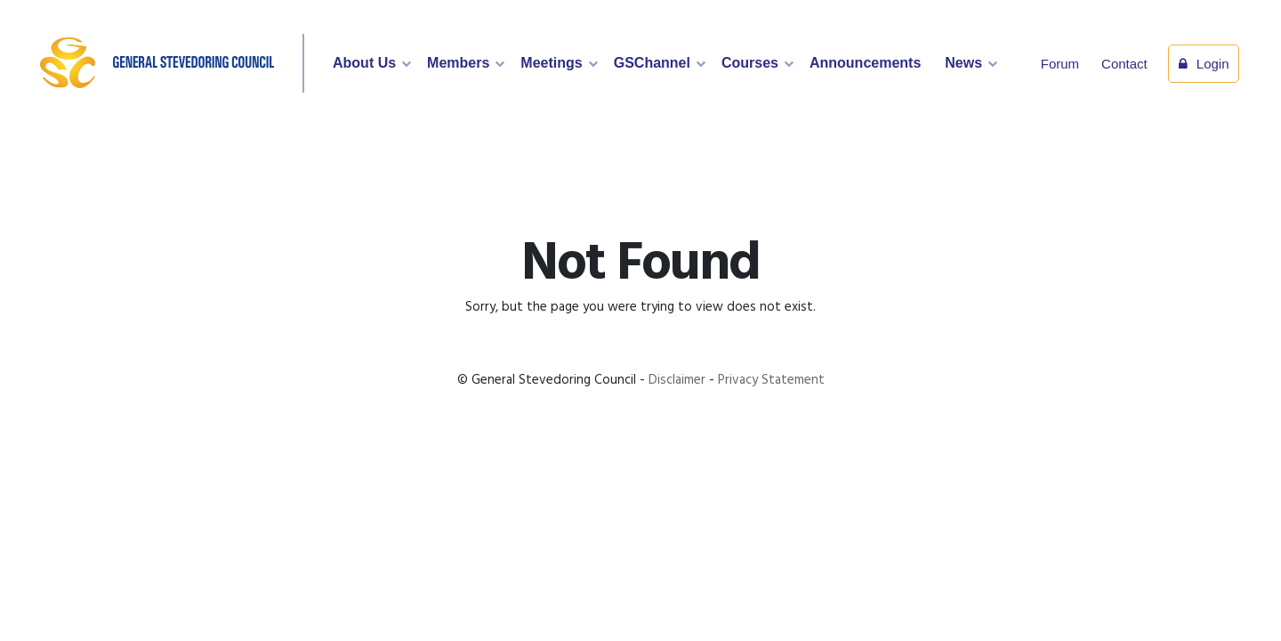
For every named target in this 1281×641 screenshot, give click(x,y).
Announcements (865, 62)
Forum (1060, 63)
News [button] (963, 62)
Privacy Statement (771, 380)
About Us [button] (364, 62)
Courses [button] (749, 62)
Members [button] (458, 62)
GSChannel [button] (652, 62)
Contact (1124, 63)
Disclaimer (677, 380)
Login (1204, 63)
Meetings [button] (551, 62)
